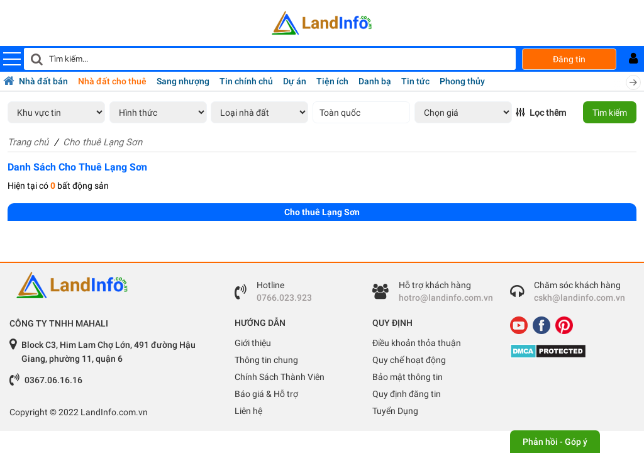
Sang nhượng (183, 81)
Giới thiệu (253, 343)
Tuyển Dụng (395, 411)
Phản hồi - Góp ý (555, 442)
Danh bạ (374, 81)
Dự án (294, 81)
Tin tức (415, 81)
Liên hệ (248, 411)
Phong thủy (462, 81)
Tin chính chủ (246, 81)
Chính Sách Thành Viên (280, 377)
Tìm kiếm (609, 113)
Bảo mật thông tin (407, 377)
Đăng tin (569, 59)
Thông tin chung (266, 360)
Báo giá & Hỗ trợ (266, 394)
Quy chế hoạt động (409, 360)
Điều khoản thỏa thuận (416, 343)
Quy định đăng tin (406, 394)
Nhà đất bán (43, 81)
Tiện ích (332, 81)
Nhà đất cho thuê (112, 81)
